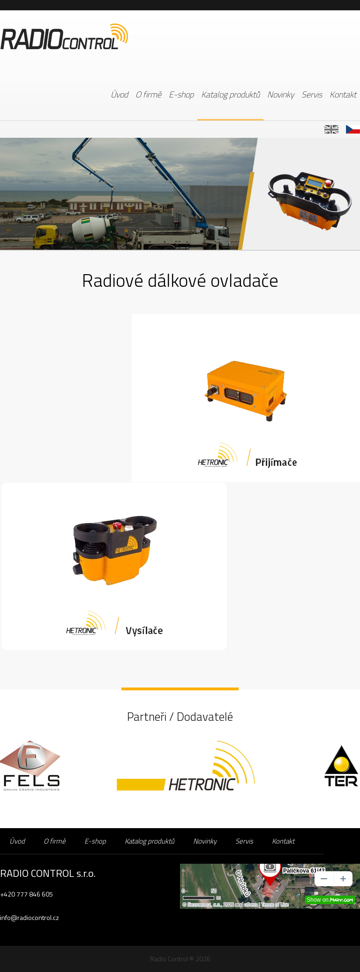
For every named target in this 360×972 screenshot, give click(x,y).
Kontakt (343, 94)
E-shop (181, 94)
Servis (311, 94)
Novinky (280, 94)
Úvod (119, 94)
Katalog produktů (230, 94)
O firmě (148, 94)
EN (331, 129)
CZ (353, 129)
